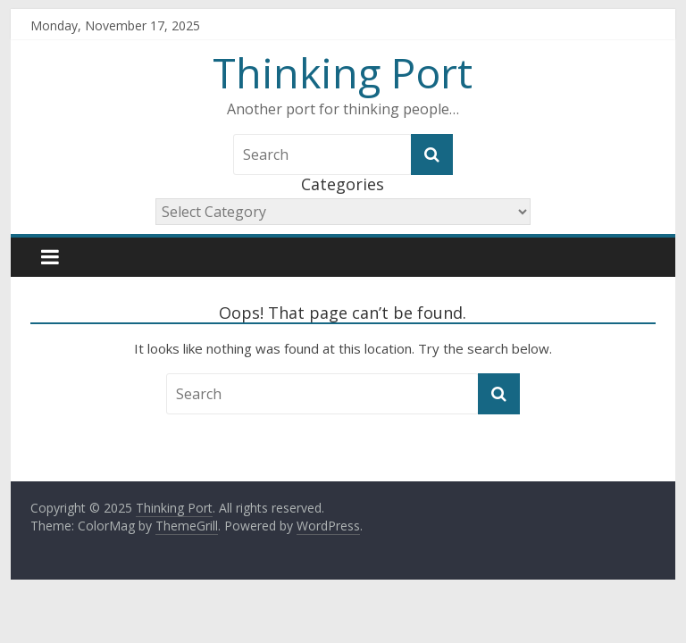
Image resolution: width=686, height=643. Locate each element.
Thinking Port (343, 72)
